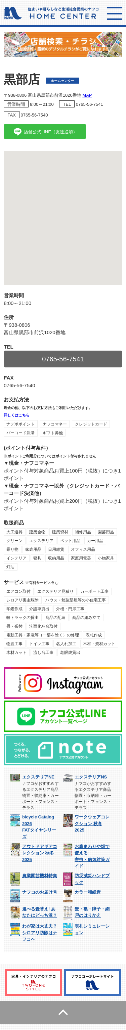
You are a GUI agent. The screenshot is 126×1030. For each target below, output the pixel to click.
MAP (87, 95)
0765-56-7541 (89, 104)
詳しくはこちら (17, 415)
